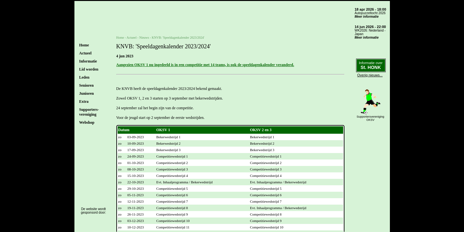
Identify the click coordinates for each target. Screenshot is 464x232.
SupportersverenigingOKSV (370, 118)
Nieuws (144, 37)
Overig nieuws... (370, 75)
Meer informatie (367, 16)
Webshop (86, 122)
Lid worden (89, 69)
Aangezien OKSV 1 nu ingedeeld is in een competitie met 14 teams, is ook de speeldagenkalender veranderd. (205, 65)
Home (84, 45)
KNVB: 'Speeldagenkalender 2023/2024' (178, 37)
